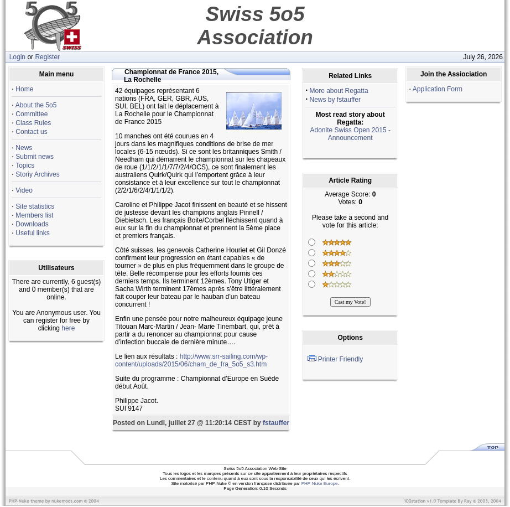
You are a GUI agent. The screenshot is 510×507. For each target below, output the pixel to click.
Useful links (32, 233)
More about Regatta (339, 91)
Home (24, 89)
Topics (24, 165)
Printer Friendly (340, 359)
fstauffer (276, 423)
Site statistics (34, 206)
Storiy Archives (37, 174)
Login (17, 57)
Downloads (31, 224)
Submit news (34, 157)
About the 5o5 (36, 105)
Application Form (437, 89)
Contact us (31, 132)
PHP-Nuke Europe (319, 483)
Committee (31, 114)
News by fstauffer (335, 100)
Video (23, 190)
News (23, 148)
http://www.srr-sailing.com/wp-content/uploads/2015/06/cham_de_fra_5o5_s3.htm (191, 360)
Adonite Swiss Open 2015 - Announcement (350, 134)
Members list (34, 215)
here (68, 328)
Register (47, 57)
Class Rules (33, 123)
